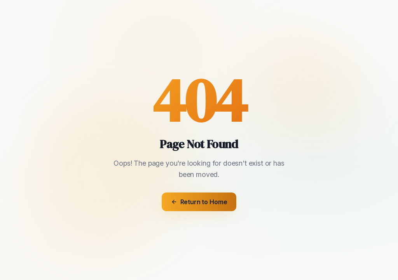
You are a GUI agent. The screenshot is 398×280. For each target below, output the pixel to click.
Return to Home (199, 202)
